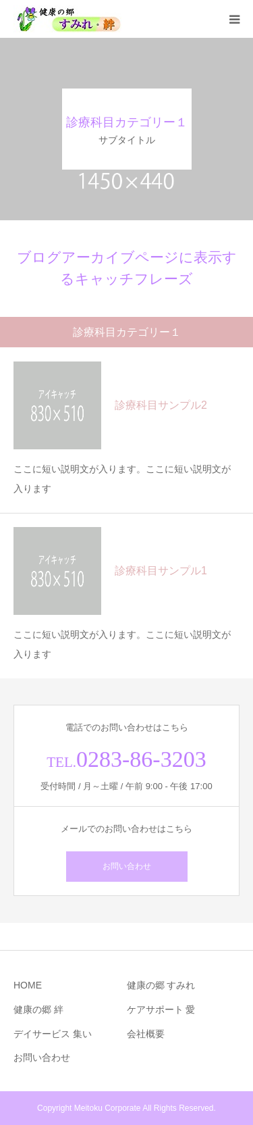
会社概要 (146, 1033)
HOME (27, 985)
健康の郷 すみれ (161, 985)
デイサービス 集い (52, 1033)
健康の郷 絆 (38, 1009)
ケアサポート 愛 (161, 1009)
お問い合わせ (127, 866)
